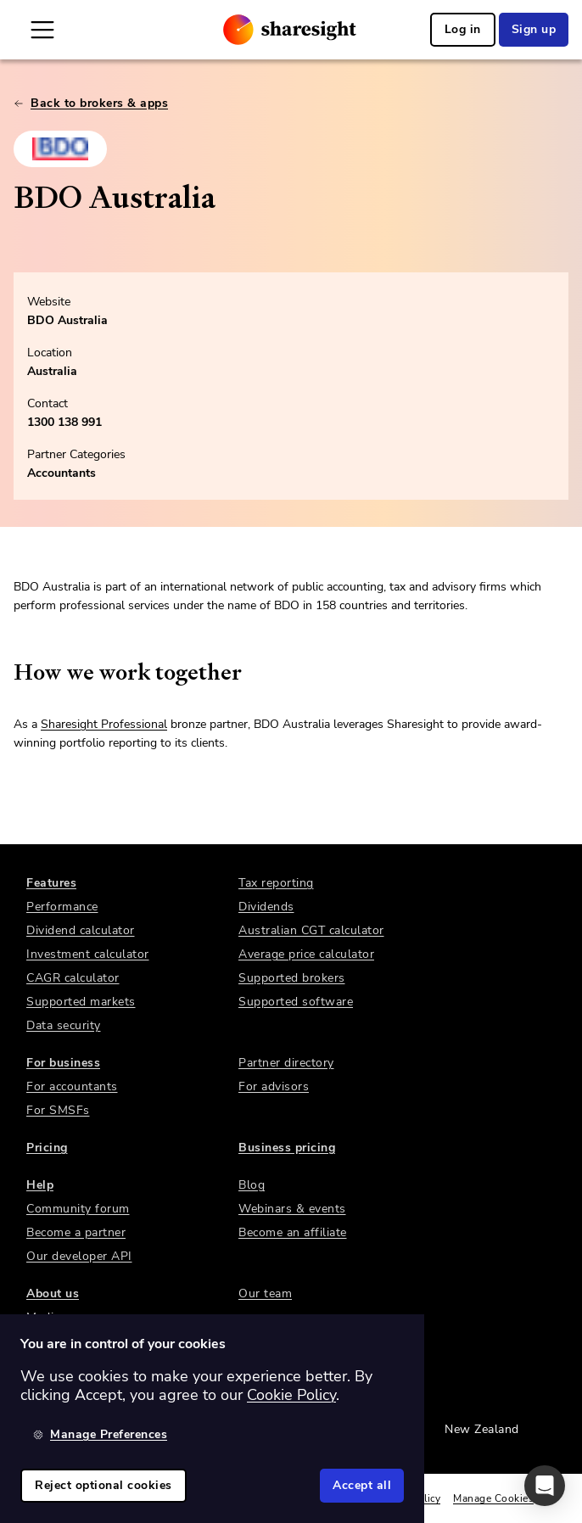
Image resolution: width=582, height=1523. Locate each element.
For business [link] (63, 1063)
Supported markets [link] (81, 1002)
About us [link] (52, 1293)
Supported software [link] (295, 1002)
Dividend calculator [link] (80, 930)
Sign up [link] (534, 29)
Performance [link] (62, 907)
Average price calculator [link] (306, 954)
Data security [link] (63, 1025)
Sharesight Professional (104, 724)
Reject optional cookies (103, 1485)
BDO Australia (67, 320)
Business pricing (286, 1147)
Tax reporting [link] (276, 883)
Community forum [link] (78, 1209)
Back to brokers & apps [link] (91, 103)
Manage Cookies (493, 1498)
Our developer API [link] (79, 1256)
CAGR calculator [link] (73, 978)
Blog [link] (251, 1185)
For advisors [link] (273, 1086)
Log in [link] (463, 29)
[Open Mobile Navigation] (42, 30)
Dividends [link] (266, 907)
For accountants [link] (72, 1086)
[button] (544, 1485)
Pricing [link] (47, 1147)
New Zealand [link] (482, 1429)
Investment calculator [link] (87, 954)
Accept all (362, 1485)
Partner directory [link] (286, 1063)
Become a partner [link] (76, 1232)
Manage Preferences (100, 1434)
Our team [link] (265, 1293)
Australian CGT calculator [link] (311, 930)
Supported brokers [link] (291, 978)
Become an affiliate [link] (292, 1232)
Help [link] (39, 1185)
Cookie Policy (291, 1395)
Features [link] (51, 883)
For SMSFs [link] (58, 1110)
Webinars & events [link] (292, 1209)
